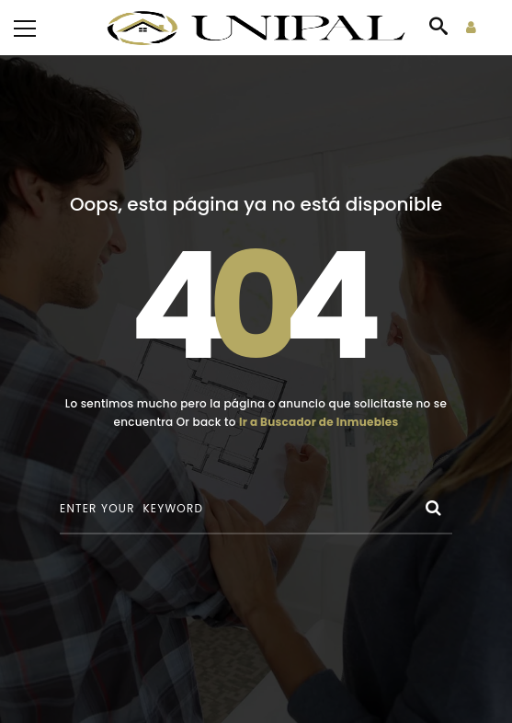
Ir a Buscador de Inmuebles (318, 422)
